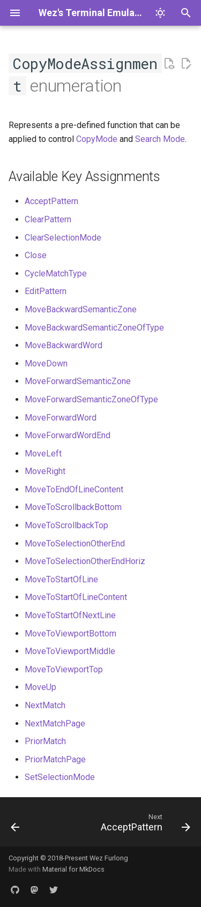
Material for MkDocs (73, 869)
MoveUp (40, 687)
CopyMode (96, 139)
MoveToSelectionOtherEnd (75, 543)
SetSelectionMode (60, 777)
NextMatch (45, 705)
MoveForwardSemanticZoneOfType (91, 399)
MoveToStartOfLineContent (76, 597)
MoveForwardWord (60, 418)
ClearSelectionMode (63, 238)
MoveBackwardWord (63, 345)
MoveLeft (43, 453)
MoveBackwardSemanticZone (81, 309)
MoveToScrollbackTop (66, 525)
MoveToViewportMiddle (70, 651)
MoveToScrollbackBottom (73, 507)
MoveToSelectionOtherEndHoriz (85, 561)
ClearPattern (48, 219)
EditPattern (45, 291)
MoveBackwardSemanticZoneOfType (94, 328)
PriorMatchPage (55, 759)
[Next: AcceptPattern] (144, 825)
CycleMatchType (56, 273)
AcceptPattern (51, 201)
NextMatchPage (55, 723)
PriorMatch (45, 741)
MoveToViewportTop (64, 669)
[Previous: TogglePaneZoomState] (15, 825)
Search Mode (160, 139)
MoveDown (46, 363)
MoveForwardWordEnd (67, 435)
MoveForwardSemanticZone (78, 381)
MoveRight (45, 471)
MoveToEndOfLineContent (74, 489)
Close (36, 255)
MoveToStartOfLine (61, 579)
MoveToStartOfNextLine (70, 615)
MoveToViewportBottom (70, 633)
